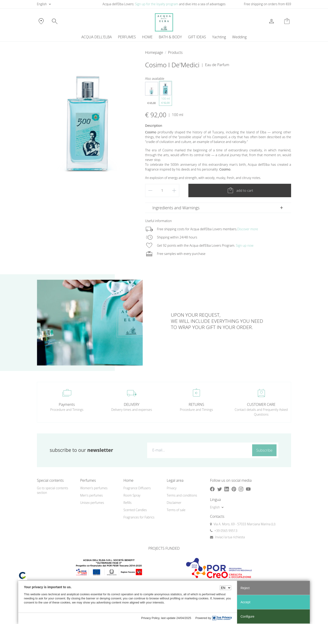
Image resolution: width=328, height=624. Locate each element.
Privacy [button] (172, 488)
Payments (67, 404)
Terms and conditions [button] (182, 495)
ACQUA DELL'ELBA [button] (96, 36)
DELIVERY (131, 404)
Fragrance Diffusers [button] (137, 488)
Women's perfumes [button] (94, 488)
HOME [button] (147, 36)
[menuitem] (219, 36)
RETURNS (196, 404)
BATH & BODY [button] (170, 36)
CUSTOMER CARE (261, 404)
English (42, 4)
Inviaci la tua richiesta (230, 537)
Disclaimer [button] (174, 502)
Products (175, 52)
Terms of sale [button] (176, 510)
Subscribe (264, 450)
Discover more (247, 229)
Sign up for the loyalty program (156, 4)
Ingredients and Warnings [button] (176, 207)
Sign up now (245, 245)
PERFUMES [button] (127, 36)
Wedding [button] (239, 36)
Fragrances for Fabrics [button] (138, 517)
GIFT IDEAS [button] (197, 36)
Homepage (154, 52)
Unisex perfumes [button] (92, 502)
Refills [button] (127, 502)
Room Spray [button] (131, 495)
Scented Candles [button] (135, 510)
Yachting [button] (219, 36)
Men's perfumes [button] (91, 495)
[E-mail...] (199, 450)
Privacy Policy (150, 618)
